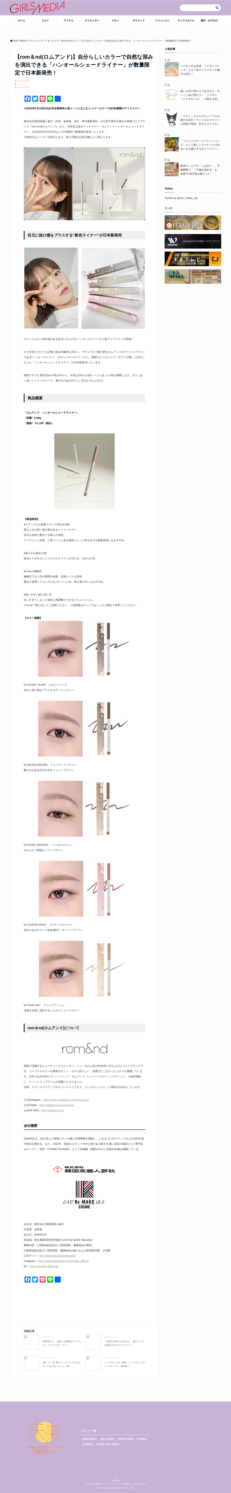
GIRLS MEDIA (107, 1439)
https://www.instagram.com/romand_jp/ (66, 1099)
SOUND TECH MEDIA (107, 1444)
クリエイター (92, 20)
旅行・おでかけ (209, 20)
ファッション (162, 20)
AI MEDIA (142, 1439)
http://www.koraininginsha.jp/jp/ (58, 1255)
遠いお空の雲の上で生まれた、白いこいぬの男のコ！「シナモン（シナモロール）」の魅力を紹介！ (200, 95)
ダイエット (139, 20)
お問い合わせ (139, 1484)
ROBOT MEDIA (126, 1439)
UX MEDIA (87, 1444)
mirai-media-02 (23, 87)
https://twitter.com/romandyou (56, 1105)
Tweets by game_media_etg (181, 198)
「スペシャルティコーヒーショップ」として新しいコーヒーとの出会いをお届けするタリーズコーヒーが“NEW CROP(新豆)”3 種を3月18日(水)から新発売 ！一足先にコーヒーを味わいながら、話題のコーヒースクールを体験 (200, 145)
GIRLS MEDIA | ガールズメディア (104, 1484)
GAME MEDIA (89, 1439)
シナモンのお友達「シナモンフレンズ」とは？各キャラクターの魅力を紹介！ (200, 69)
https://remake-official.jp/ (44, 1266)
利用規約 (127, 1484)
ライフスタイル (185, 20)
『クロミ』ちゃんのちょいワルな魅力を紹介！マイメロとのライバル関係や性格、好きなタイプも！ (200, 119)
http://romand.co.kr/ (52, 1110)
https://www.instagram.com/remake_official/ (63, 1261)
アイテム (69, 20)
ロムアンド (22, 84)
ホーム (21, 20)
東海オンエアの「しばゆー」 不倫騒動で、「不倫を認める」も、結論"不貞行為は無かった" (200, 169)
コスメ (45, 20)
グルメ (115, 20)
